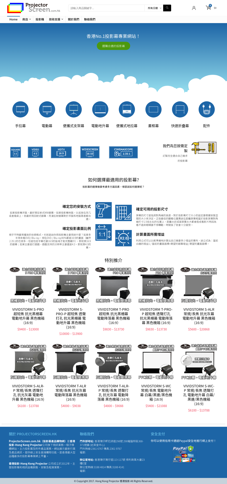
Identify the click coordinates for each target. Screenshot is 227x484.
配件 (206, 125)
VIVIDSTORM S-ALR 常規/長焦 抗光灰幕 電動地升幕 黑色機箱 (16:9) (198, 316)
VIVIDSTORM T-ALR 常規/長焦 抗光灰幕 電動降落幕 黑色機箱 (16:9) (70, 392)
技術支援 (54, 19)
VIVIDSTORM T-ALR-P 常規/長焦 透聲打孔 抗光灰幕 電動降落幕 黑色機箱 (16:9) (113, 392)
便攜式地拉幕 (126, 125)
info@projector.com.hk (99, 471)
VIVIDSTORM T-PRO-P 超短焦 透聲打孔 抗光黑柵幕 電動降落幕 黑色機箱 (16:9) (156, 316)
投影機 (40, 19)
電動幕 (47, 125)
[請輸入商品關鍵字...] (167, 8)
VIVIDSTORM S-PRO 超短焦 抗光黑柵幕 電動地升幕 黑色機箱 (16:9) (28, 316)
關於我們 (73, 19)
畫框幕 (153, 125)
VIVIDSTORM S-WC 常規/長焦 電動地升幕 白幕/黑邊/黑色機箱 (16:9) (156, 392)
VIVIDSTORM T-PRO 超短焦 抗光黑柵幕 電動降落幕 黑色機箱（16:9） (113, 316)
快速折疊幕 (180, 125)
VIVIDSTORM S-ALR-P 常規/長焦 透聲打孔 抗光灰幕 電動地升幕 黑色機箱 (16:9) (28, 392)
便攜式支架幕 (73, 125)
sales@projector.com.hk (100, 452)
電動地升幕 (100, 125)
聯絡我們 (89, 19)
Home (13, 19)
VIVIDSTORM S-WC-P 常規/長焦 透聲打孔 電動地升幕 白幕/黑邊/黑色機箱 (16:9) (199, 394)
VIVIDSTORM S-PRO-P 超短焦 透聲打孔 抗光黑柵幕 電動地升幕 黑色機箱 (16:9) (71, 318)
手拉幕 (20, 125)
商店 (25, 19)
